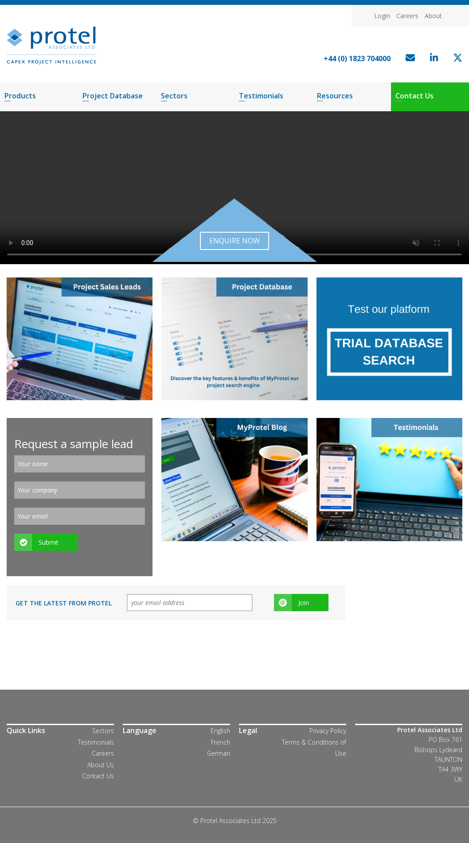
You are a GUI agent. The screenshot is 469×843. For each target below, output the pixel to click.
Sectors (174, 96)
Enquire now (234, 241)
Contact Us (414, 96)
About (433, 16)
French (220, 742)
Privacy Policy (327, 730)
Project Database (112, 96)
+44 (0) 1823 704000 (357, 58)
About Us (100, 765)
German (218, 753)
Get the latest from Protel (64, 603)
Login (382, 16)
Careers (407, 16)
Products (20, 96)
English (220, 730)
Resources (335, 96)
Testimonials (261, 96)
